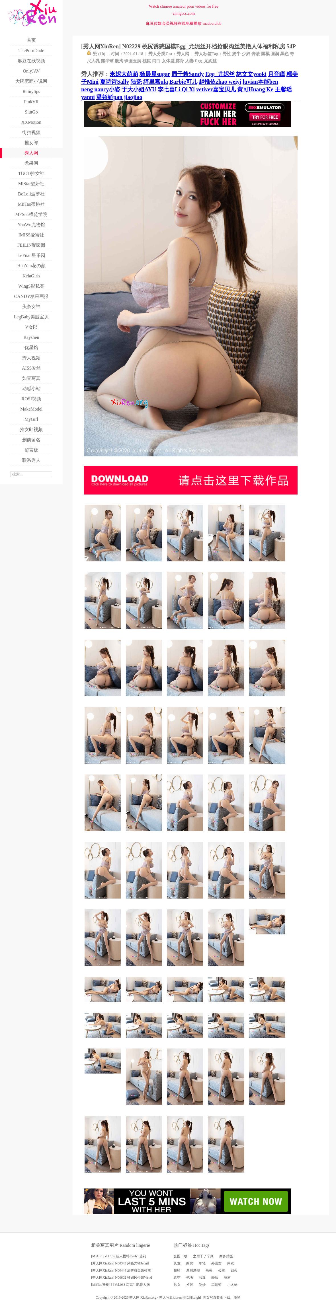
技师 (177, 1270)
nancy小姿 (107, 89)
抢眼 (189, 1285)
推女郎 (188, 1297)
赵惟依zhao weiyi (220, 82)
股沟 (119, 61)
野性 (227, 53)
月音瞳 (276, 74)
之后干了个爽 (203, 1256)
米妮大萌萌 (124, 74)
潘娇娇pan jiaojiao (119, 97)
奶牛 (236, 53)
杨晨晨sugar (155, 74)
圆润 (275, 53)
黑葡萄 (216, 1285)
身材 (227, 1278)
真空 (177, 1278)
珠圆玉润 (132, 61)
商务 (209, 1270)
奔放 (255, 53)
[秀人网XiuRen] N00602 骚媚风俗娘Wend (121, 1278)
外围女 (216, 1263)
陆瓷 (136, 82)
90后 (214, 1278)
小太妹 (232, 1285)
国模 (265, 53)
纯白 (156, 61)
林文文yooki (251, 74)
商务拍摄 (226, 1256)
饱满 (189, 1278)
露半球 (107, 61)
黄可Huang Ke (255, 89)
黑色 (284, 53)
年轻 (202, 1263)
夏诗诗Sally (114, 82)
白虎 (189, 1263)
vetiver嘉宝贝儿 (216, 89)
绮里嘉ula (155, 82)
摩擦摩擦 (193, 1270)
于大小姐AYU (139, 89)
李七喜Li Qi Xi (176, 89)
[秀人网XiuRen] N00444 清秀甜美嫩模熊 (121, 1270)
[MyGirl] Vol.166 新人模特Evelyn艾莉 (118, 1256)
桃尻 (146, 61)
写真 (202, 1278)
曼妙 (202, 1285)
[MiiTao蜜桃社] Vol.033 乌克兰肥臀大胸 (120, 1285)
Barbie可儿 (183, 82)
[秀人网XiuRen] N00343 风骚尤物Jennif (120, 1263)
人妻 (189, 61)
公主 (221, 1270)
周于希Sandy (187, 74)
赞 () (96, 53)
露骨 (179, 61)
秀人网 (183, 53)
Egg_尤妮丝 (206, 61)
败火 (234, 1270)
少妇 (246, 53)
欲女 (177, 1285)
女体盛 (168, 61)
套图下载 (180, 1256)
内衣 (230, 1263)
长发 (177, 1263)
